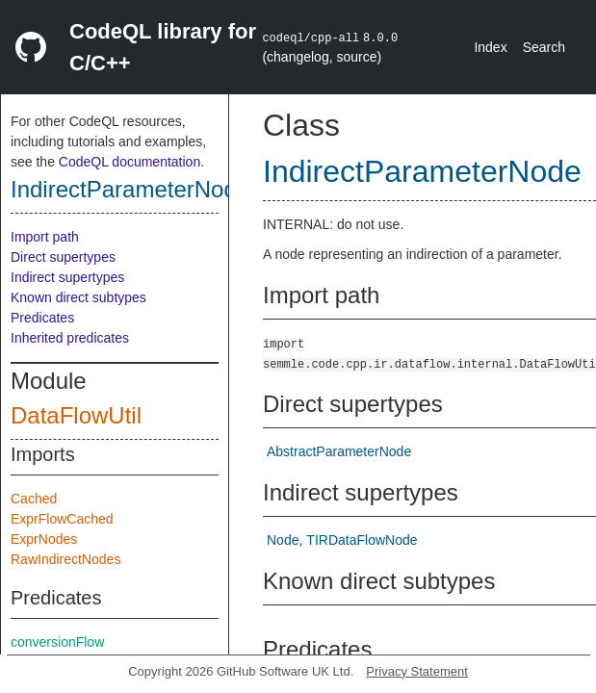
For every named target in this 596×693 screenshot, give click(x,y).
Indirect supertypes (67, 277)
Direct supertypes (63, 257)
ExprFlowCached (62, 518)
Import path (45, 236)
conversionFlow (57, 642)
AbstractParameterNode (339, 451)
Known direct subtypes (78, 297)
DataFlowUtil (76, 415)
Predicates (42, 317)
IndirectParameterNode (130, 189)
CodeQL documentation (129, 161)
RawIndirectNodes (65, 559)
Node (282, 540)
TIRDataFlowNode (361, 540)
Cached (34, 498)
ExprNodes (44, 539)
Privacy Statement (417, 671)
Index (490, 47)
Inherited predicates (70, 338)
